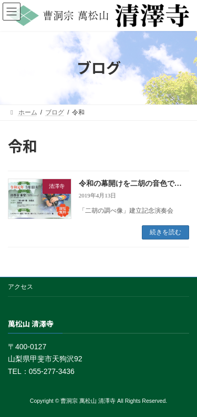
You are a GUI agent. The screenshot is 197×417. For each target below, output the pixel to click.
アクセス (20, 286)
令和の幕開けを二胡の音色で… (130, 183)
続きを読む (165, 232)
